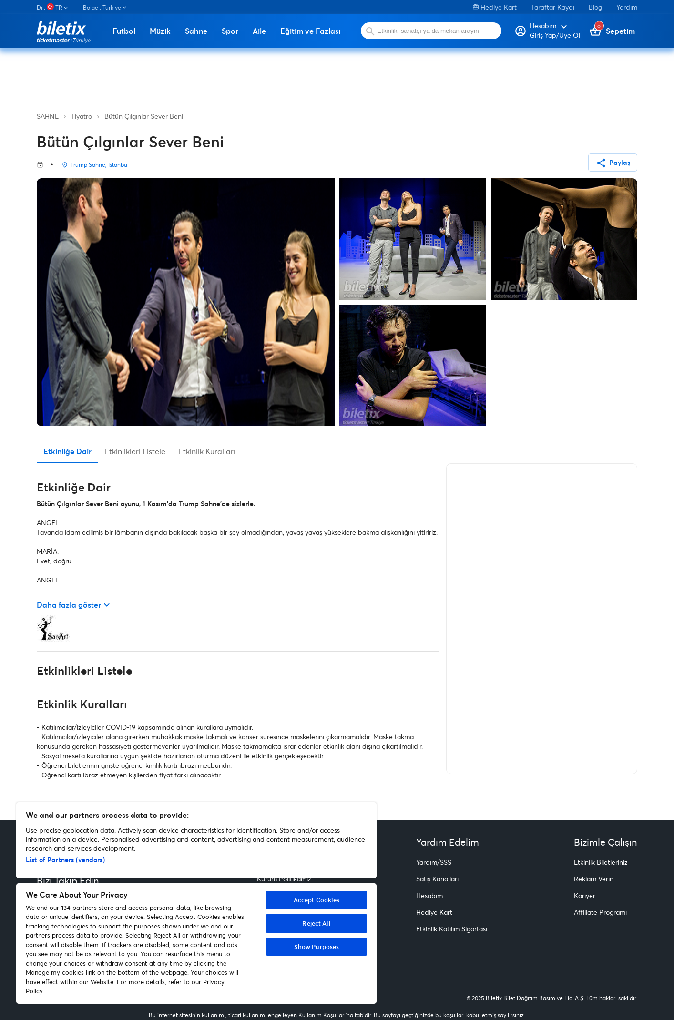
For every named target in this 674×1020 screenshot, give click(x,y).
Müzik (160, 31)
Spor (230, 31)
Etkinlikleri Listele (135, 451)
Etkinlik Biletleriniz (601, 862)
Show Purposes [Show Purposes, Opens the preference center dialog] (316, 946)
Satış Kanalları (437, 878)
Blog (595, 6)
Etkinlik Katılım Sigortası (451, 928)
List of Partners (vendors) (65, 859)
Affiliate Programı (600, 912)
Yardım (626, 6)
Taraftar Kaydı (552, 6)
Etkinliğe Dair (67, 451)
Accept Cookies (317, 900)
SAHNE (48, 116)
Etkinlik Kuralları (207, 451)
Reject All (316, 923)
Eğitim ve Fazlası (310, 31)
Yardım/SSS (433, 862)
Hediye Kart (495, 6)
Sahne (196, 31)
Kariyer (584, 895)
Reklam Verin (593, 878)
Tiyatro (81, 116)
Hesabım (429, 895)
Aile (259, 31)
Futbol (123, 31)
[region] (196, 903)
